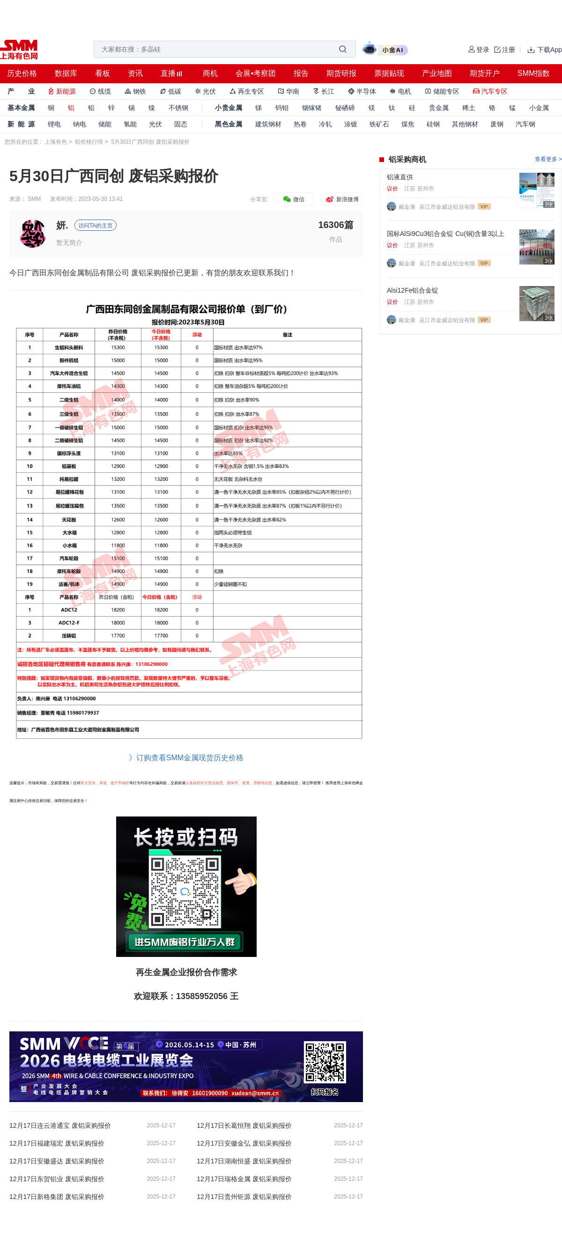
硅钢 (433, 124)
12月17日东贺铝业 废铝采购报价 (56, 1179)
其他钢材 (465, 124)
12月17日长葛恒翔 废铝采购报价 (244, 1125)
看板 (102, 73)
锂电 (54, 124)
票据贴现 (389, 73)
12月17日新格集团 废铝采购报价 (56, 1196)
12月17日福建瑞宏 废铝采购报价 (56, 1143)
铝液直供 (400, 177)
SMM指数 (534, 73)
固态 (180, 124)
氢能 (130, 124)
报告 (301, 73)
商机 (210, 73)
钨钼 (281, 107)
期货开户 (485, 73)
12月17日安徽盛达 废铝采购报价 (56, 1161)
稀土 (468, 107)
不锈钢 (178, 107)
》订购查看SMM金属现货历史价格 (186, 758)
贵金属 (439, 107)
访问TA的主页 (95, 225)
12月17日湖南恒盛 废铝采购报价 (244, 1161)
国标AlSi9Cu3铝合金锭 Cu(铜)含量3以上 (445, 233)
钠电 (79, 124)
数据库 (66, 73)
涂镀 (350, 124)
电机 (400, 91)
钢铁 (135, 91)
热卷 (300, 124)
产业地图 (437, 73)
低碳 (170, 91)
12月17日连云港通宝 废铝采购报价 (60, 1125)
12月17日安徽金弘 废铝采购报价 (244, 1143)
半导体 (362, 91)
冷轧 (325, 124)
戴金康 (408, 207)
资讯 (135, 73)
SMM (34, 199)
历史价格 (22, 73)
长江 (323, 91)
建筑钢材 (268, 124)
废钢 (496, 124)
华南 (288, 91)
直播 (168, 73)
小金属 (539, 107)
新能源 (62, 91)
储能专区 (442, 91)
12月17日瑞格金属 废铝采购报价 (244, 1179)
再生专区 (246, 91)
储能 (104, 124)
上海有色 (55, 142)
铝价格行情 (89, 142)
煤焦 (407, 124)
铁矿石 (379, 124)
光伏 (205, 91)
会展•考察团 (256, 73)
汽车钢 (525, 124)
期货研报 (341, 73)
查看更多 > (548, 159)
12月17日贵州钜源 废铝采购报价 (244, 1196)
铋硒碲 (345, 107)
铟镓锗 (312, 107)
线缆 (100, 91)
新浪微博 (341, 199)
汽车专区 (490, 91)
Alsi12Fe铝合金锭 (412, 290)
